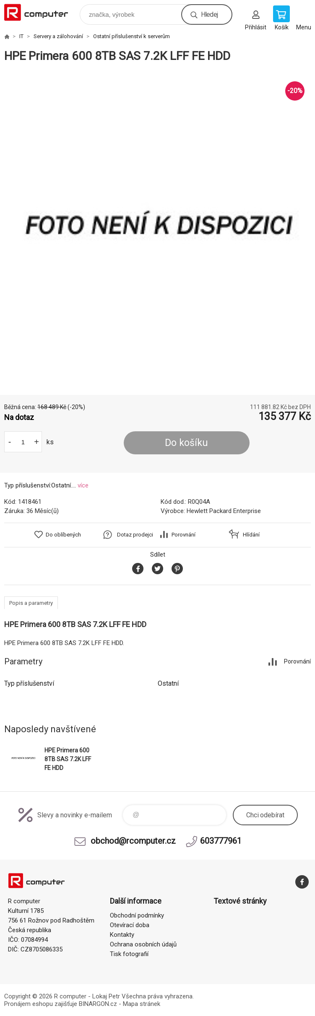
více (83, 485)
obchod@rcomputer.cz (133, 841)
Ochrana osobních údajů (143, 944)
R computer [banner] (41, 12)
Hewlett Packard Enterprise (224, 511)
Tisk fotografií (129, 954)
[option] (157, 229)
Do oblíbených (63, 534)
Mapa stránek (141, 1004)
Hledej (209, 14)
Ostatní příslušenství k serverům (131, 36)
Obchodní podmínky (137, 915)
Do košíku (186, 442)
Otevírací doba (129, 925)
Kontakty (122, 934)
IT (21, 36)
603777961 (221, 841)
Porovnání (183, 534)
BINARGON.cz (98, 1004)
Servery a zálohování (58, 36)
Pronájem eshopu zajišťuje (40, 1004)
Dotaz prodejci (135, 534)
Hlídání (251, 534)
